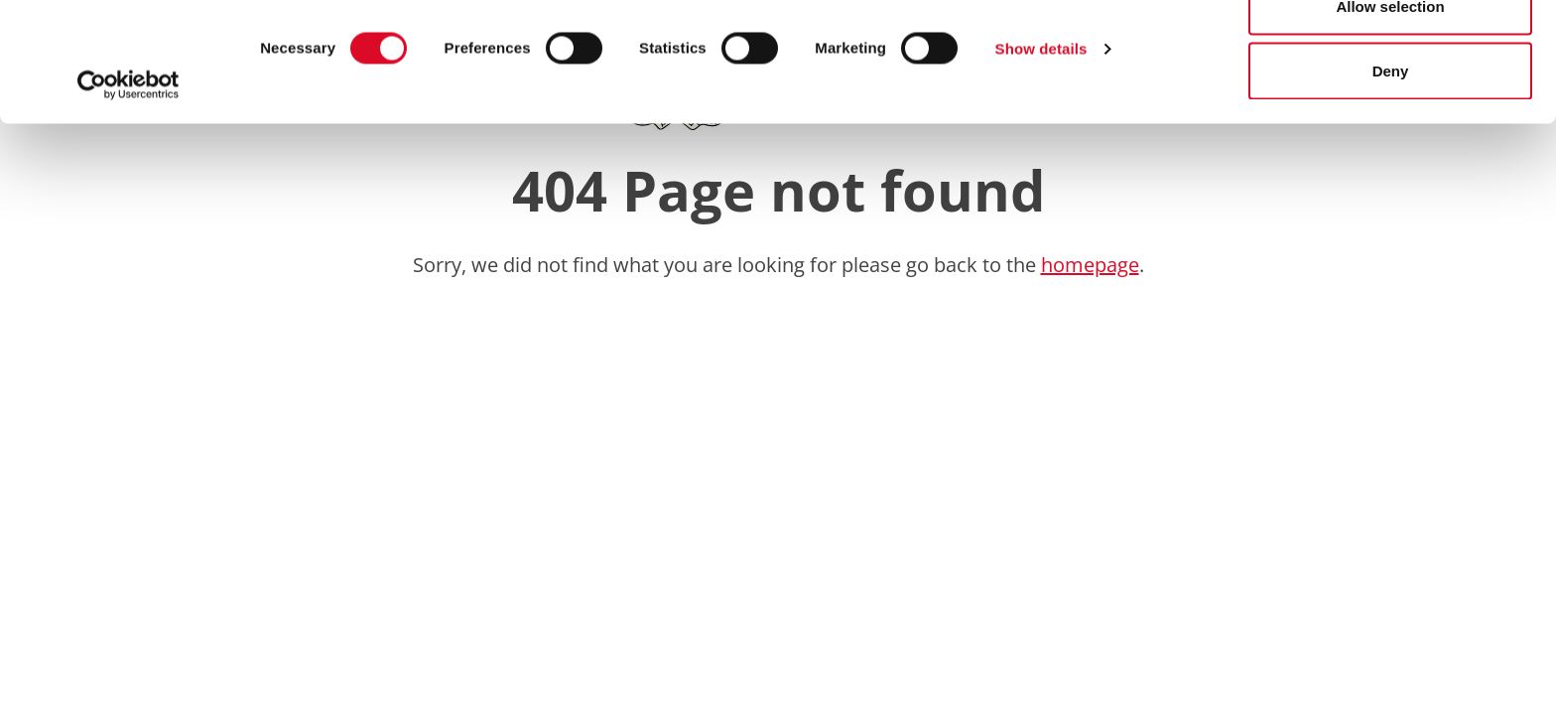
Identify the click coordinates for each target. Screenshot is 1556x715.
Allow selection (1390, 117)
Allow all (1391, 52)
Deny (1390, 182)
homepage (1090, 264)
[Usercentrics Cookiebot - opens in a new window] (128, 197)
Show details (1041, 160)
